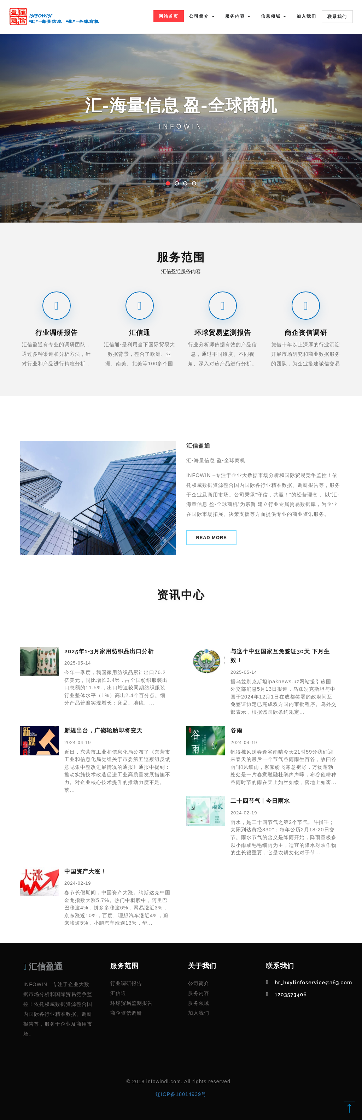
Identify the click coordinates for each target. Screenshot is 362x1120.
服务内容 (198, 993)
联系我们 (337, 16)
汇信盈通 (43, 966)
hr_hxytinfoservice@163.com (313, 982)
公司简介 (198, 983)
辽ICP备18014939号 (181, 1094)
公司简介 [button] (201, 16)
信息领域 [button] (273, 16)
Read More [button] (211, 537)
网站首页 (169, 16)
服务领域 (198, 1003)
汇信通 (118, 993)
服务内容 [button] (237, 16)
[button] (27, 111)
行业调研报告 (126, 983)
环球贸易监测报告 (131, 1003)
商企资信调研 (126, 1013)
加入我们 (306, 16)
